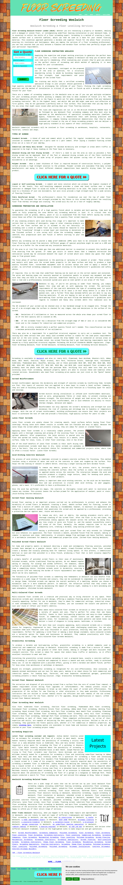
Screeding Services (44, 868)
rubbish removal (19, 827)
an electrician (65, 817)
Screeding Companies (48, 833)
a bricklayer (88, 822)
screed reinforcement (94, 788)
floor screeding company (63, 58)
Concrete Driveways (101, 846)
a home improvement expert (33, 820)
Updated (34, 868)
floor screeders (99, 365)
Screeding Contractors (54, 835)
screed (28, 504)
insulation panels (71, 275)
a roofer (90, 817)
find (19, 707)
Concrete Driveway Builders (24, 849)
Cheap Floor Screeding (53, 842)
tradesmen (34, 829)
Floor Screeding (86, 833)
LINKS (86, 14)
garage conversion (30, 824)
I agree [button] (69, 879)
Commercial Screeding (91, 835)
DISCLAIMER (106, 14)
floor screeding (56, 35)
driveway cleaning (86, 820)
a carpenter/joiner (61, 822)
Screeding (66, 844)
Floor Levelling (19, 835)
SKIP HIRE (63, 820)
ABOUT (91, 14)
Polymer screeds (74, 166)
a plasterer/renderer (31, 822)
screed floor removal (98, 684)
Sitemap (13, 868)
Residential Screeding (49, 837)
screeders (35, 127)
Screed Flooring (103, 837)
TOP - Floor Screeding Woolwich (26, 853)
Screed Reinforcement (27, 833)
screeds (24, 561)
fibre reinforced (103, 155)
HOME (80, 14)
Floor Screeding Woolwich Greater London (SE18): (34, 31)
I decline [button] (76, 879)
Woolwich (40, 358)
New (29, 868)
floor (50, 533)
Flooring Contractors (50, 844)
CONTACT (98, 14)
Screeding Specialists (68, 840)
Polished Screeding (68, 833)
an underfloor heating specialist (68, 824)
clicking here (25, 725)
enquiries (80, 829)
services (23, 372)
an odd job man (75, 827)
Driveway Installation (80, 846)
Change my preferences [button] (87, 879)
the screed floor (66, 517)
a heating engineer (47, 827)
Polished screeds (36, 581)
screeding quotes (40, 725)
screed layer (49, 230)
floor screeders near (37, 752)
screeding (37, 94)
